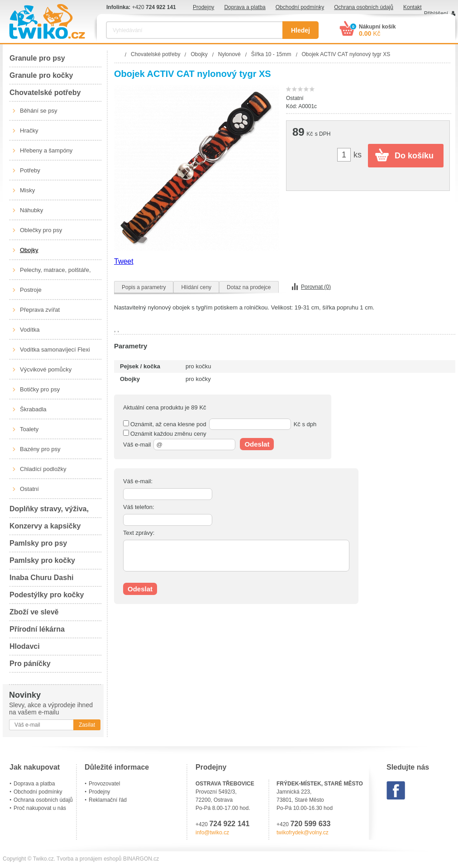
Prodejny (203, 7)
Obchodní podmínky (300, 7)
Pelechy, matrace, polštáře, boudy (55, 273)
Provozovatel (104, 783)
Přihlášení (436, 13)
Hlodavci (25, 646)
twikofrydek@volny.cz (303, 832)
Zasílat (87, 725)
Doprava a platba (244, 7)
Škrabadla (33, 409)
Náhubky (31, 210)
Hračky (29, 130)
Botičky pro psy (40, 389)
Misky (27, 190)
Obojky (29, 250)
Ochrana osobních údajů (363, 7)
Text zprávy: (138, 532)
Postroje (31, 289)
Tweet (124, 261)
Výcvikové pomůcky (46, 369)
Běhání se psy (38, 110)
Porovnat (316, 287)
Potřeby (30, 170)
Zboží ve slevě (34, 612)
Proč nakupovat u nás (40, 808)
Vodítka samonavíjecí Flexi (55, 349)
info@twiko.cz (212, 832)
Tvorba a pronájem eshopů (89, 859)
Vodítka (29, 329)
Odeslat (256, 444)
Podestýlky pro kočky (47, 595)
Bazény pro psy (40, 449)
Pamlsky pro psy (38, 543)
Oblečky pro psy (41, 230)
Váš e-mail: (138, 481)
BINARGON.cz (141, 859)
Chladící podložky (43, 469)
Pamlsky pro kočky (42, 560)
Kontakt (412, 7)
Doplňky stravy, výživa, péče (49, 511)
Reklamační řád (108, 800)
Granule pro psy (37, 58)
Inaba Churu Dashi (41, 577)
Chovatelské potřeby (45, 92)
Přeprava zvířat (40, 309)
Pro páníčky (30, 663)
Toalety (29, 429)
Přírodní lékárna (37, 629)
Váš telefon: (138, 507)
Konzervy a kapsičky (45, 526)
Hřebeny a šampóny (46, 150)
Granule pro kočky (41, 75)
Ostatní (29, 488)
